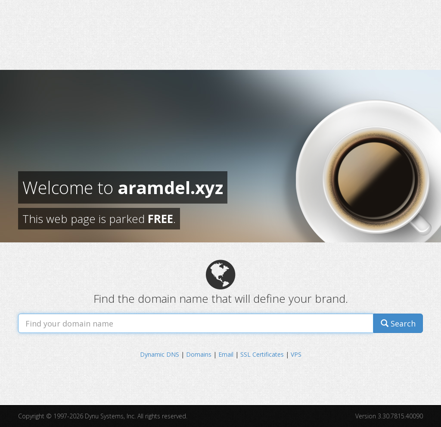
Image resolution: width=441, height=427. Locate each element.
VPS (296, 354)
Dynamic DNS (159, 354)
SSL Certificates (262, 354)
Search (398, 323)
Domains (198, 354)
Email (225, 354)
